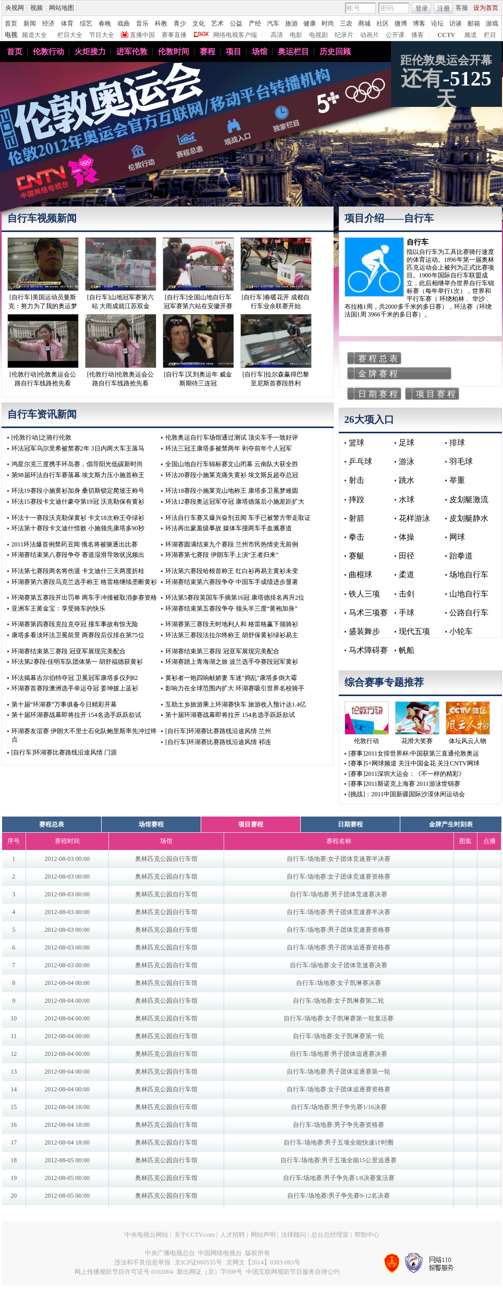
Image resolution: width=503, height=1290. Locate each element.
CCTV (446, 35)
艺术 (217, 23)
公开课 (395, 35)
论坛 (437, 23)
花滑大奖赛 (417, 741)
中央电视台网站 (146, 1234)
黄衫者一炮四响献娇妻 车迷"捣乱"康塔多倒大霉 (231, 677)
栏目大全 (69, 35)
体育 (67, 23)
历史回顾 (335, 51)
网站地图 (61, 7)
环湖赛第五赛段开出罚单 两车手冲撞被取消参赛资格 (84, 597)
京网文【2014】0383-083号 (263, 1262)
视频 (36, 7)
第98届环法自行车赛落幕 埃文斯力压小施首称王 (77, 475)
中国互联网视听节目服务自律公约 (293, 1271)
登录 (421, 8)
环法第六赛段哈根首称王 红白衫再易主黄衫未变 (231, 571)
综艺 (86, 23)
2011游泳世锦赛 (438, 783)
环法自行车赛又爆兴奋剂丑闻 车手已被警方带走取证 (238, 517)
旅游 (291, 23)
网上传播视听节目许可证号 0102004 (124, 1271)
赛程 (207, 51)
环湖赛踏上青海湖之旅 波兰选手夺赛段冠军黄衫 (231, 661)
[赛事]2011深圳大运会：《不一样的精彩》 (407, 773)
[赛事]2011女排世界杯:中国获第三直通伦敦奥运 (414, 753)
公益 (236, 23)
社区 (382, 23)
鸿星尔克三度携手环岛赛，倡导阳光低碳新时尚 (77, 464)
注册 (443, 8)
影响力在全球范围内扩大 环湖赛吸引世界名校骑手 (234, 688)
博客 (419, 23)
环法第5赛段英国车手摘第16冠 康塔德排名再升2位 (234, 597)
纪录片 (344, 35)
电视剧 (318, 35)
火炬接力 (90, 51)
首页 (11, 23)
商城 (364, 23)
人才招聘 (232, 1234)
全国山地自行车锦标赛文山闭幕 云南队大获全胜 (231, 464)
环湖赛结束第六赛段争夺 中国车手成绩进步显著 (231, 582)
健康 (309, 23)
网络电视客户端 (235, 35)
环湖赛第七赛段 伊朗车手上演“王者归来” (222, 554)
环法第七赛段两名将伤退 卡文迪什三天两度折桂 (77, 571)
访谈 (455, 23)
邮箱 (474, 23)
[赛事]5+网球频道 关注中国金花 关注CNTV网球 (414, 763)
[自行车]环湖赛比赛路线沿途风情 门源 (64, 752)
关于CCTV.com (194, 1234)
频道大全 (34, 35)
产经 (255, 23)
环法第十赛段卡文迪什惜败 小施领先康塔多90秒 (77, 528)
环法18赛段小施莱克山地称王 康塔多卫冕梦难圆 (231, 490)
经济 (48, 23)
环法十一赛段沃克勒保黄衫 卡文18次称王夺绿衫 (77, 517)
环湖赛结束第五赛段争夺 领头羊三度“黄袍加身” (231, 608)
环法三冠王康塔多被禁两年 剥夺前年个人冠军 (228, 448)
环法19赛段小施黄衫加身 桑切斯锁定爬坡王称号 (77, 490)
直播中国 (142, 35)
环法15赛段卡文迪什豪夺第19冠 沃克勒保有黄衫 (77, 501)
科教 (161, 23)
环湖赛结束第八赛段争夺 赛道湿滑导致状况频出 (77, 554)
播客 (417, 35)
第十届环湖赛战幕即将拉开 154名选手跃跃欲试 (76, 715)
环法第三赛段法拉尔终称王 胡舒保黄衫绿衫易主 (231, 635)
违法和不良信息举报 (142, 1262)
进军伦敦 (132, 51)
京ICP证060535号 (198, 1262)
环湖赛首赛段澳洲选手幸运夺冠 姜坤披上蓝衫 (74, 688)
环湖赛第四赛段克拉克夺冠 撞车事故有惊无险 (74, 624)
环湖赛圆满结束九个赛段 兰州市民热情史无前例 (231, 544)
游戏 (492, 23)
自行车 (417, 242)
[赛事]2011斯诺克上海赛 (382, 783)
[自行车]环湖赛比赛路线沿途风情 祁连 (218, 742)
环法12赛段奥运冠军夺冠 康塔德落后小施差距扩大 (234, 501)
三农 (346, 23)
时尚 (328, 23)
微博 (401, 23)
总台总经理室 (330, 1234)
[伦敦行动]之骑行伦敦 (41, 437)
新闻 (29, 23)
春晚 (105, 23)
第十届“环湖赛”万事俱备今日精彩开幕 (64, 704)
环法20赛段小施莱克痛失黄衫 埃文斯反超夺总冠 (231, 475)
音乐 (142, 23)
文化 (198, 23)
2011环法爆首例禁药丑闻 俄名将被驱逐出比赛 (74, 544)
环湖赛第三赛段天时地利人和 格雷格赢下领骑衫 (231, 624)
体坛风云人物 (467, 741)
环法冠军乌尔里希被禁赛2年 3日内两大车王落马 (77, 448)
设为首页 (485, 7)
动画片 (369, 35)
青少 (180, 23)
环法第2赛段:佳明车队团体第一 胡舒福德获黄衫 (77, 661)
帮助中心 (366, 1234)
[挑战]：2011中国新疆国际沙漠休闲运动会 (407, 794)
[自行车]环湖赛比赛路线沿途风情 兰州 (218, 731)
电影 (296, 35)
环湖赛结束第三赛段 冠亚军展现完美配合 (68, 651)
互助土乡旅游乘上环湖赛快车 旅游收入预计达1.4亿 (235, 704)
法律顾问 (293, 1234)
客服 (462, 7)
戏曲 (123, 23)
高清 (277, 35)
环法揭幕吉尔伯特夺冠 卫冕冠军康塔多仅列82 (74, 677)
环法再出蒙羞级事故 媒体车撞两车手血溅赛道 (228, 528)
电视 (11, 35)
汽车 (273, 23)
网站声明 (263, 1234)
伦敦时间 (173, 51)
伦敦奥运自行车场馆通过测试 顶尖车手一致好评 (231, 437)
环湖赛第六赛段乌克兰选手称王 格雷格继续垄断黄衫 (84, 582)
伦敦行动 (48, 51)
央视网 (14, 7)
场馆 (259, 51)
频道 (470, 35)
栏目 (490, 35)
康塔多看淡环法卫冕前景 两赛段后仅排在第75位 (77, 635)
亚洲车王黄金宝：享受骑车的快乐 (58, 608)
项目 (233, 51)
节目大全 (101, 35)
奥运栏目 (293, 51)
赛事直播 (174, 35)
